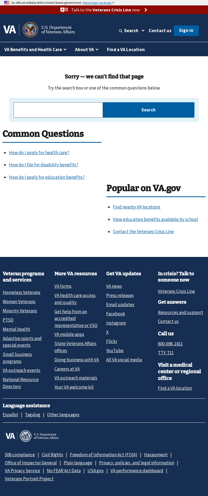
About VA (84, 49)
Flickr (111, 341)
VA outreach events (21, 370)
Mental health (16, 329)
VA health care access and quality (75, 298)
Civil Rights (52, 455)
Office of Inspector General (31, 463)
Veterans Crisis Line (176, 291)
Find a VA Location (126, 49)
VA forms (63, 286)
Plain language (78, 463)
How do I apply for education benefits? (47, 177)
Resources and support (180, 312)
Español (10, 415)
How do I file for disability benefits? (43, 165)
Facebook (115, 314)
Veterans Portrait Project (29, 479)
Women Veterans (19, 302)
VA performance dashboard (136, 471)
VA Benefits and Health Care (33, 49)
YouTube (114, 350)
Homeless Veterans (21, 292)
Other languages (63, 415)
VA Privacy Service (22, 471)
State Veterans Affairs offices (75, 346)
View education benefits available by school (155, 219)
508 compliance (20, 455)
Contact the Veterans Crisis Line (143, 231)
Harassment (156, 455)
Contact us (160, 31)
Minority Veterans (20, 311)
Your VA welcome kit (74, 387)
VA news (114, 286)
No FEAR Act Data (64, 471)
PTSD (8, 320)
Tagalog (32, 415)
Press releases (120, 295)
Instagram (116, 323)
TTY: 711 (166, 353)
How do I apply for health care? (39, 153)
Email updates (120, 304)
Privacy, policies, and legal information (136, 463)
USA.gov (95, 471)
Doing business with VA (76, 360)
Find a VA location (175, 388)
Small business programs (17, 357)
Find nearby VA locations (136, 207)
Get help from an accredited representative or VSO (76, 318)
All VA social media (124, 360)
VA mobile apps (69, 334)
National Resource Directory (21, 382)
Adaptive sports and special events (22, 341)
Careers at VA (67, 369)
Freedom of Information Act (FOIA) (103, 455)
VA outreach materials (75, 378)
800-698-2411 (170, 344)
